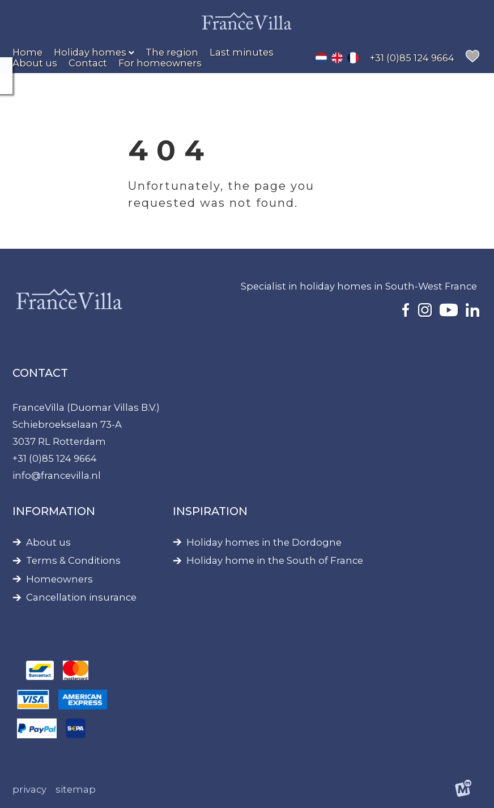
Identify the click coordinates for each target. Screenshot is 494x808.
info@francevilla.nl (56, 475)
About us (48, 542)
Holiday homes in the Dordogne (264, 542)
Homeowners (59, 579)
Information (53, 511)
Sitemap (76, 789)
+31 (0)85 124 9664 (54, 458)
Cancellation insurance (81, 597)
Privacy (29, 789)
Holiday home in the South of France (274, 560)
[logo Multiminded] (463, 789)
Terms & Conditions (73, 560)
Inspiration (210, 511)
